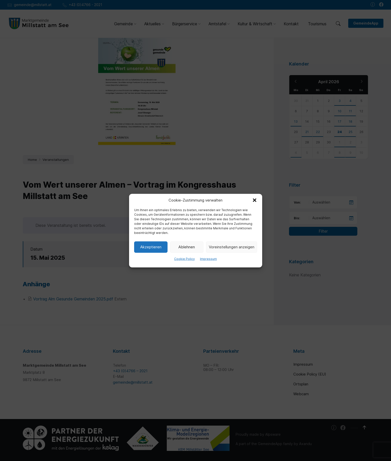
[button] (254, 200)
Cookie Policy (184, 258)
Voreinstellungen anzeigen (231, 247)
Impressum (208, 258)
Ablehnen (186, 247)
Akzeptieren (150, 247)
